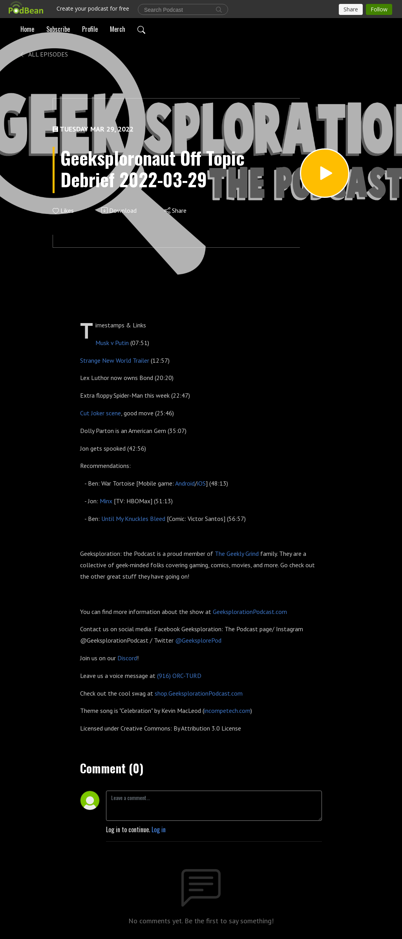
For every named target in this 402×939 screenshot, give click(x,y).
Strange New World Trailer (114, 360)
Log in (159, 829)
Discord (127, 658)
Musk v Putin (112, 343)
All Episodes (43, 54)
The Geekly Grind (237, 553)
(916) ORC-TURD (179, 676)
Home (27, 29)
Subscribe (58, 29)
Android (185, 483)
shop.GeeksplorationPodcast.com (199, 693)
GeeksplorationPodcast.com (250, 612)
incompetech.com (227, 710)
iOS (201, 483)
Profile (90, 29)
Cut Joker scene (100, 413)
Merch (117, 29)
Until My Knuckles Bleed (133, 518)
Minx (106, 501)
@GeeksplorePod (198, 640)
